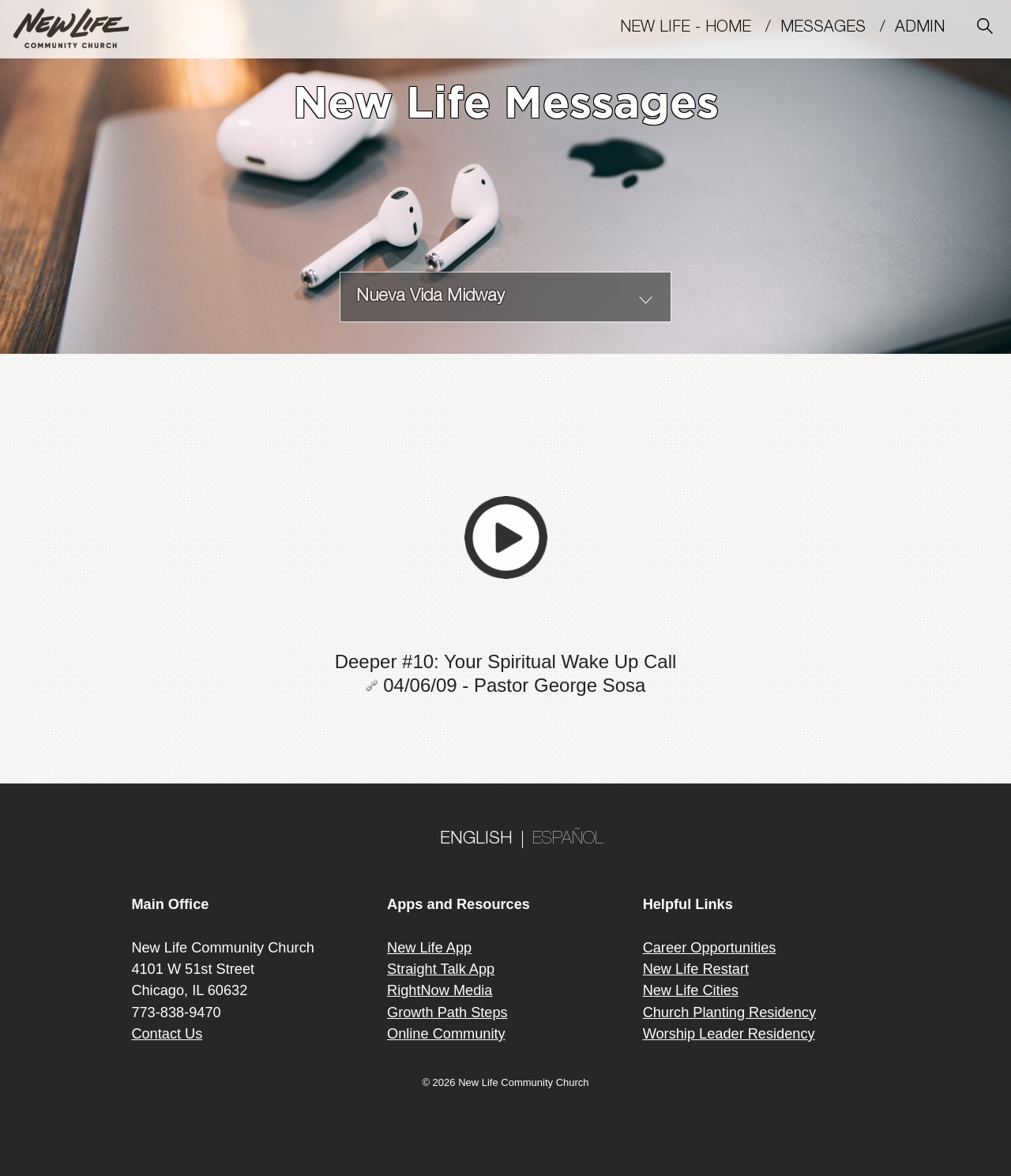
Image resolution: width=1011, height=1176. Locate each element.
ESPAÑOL (567, 839)
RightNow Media (439, 990)
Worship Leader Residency (729, 1034)
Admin (927, 28)
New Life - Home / (700, 28)
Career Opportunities (709, 948)
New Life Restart (696, 969)
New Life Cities (691, 990)
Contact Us (166, 1034)
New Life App (429, 948)
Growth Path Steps (447, 1012)
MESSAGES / (837, 28)
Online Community (446, 1034)
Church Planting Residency (729, 1012)
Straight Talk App (440, 969)
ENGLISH (476, 839)
